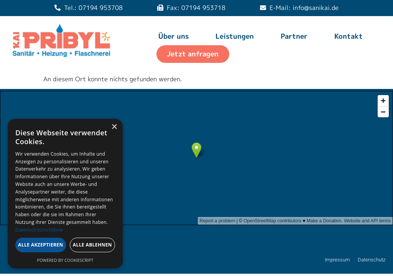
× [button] (114, 127)
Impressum (337, 260)
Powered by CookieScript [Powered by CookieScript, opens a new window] (65, 260)
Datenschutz (371, 260)
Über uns (173, 36)
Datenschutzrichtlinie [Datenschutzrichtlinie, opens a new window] (39, 230)
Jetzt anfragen (193, 54)
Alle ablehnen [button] (92, 245)
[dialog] (65, 193)
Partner (294, 36)
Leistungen (234, 36)
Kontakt (348, 36)
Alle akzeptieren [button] (40, 245)
